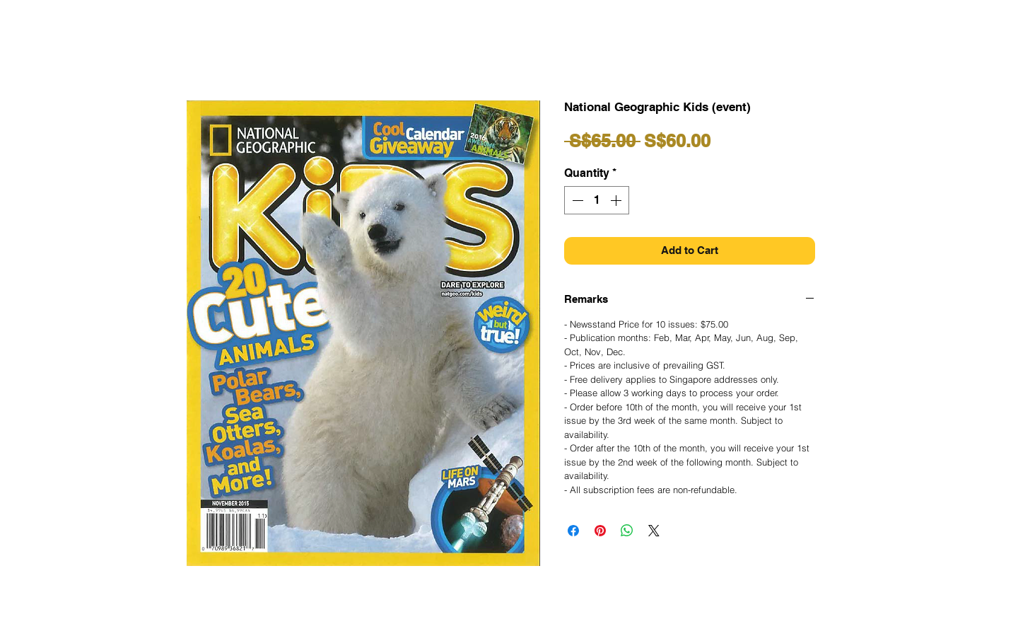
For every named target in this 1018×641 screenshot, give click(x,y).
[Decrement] (576, 200)
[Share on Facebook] (573, 530)
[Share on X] (653, 530)
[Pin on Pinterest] (600, 530)
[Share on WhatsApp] (627, 530)
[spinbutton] (596, 200)
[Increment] (617, 200)
